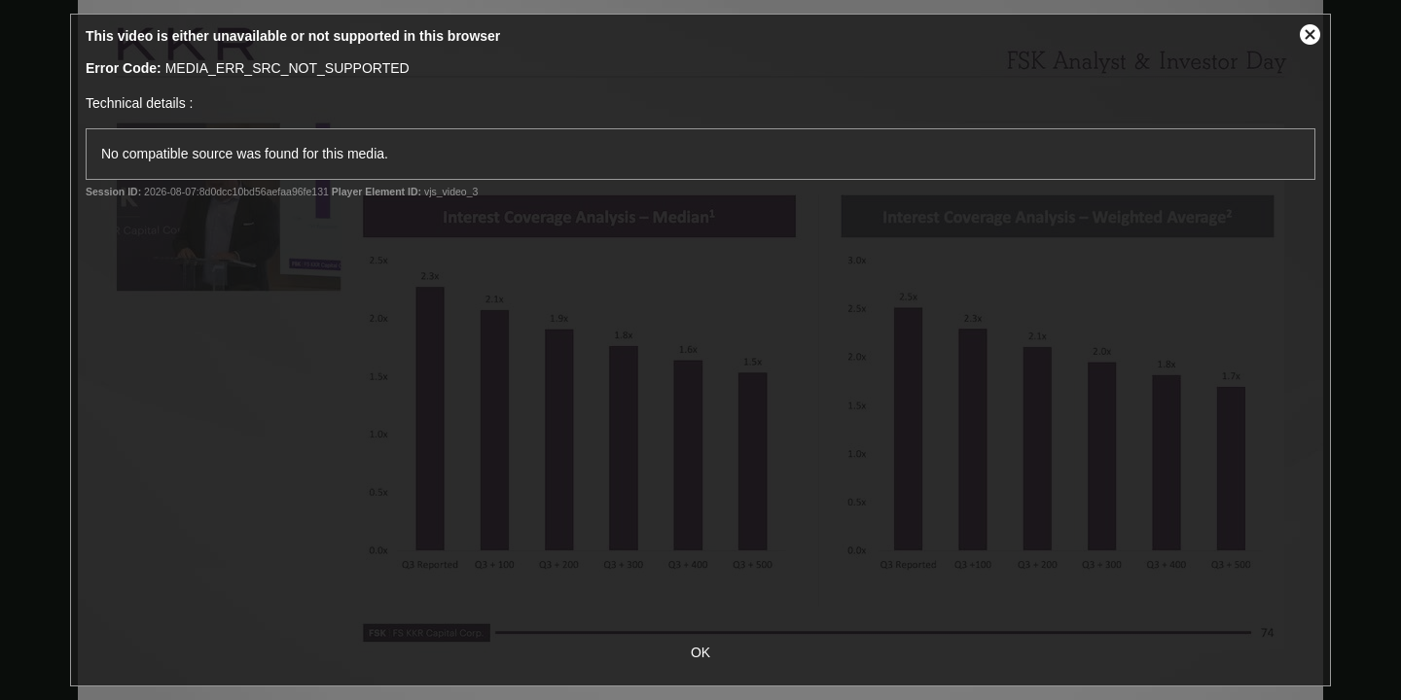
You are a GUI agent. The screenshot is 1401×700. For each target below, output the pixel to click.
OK (700, 652)
